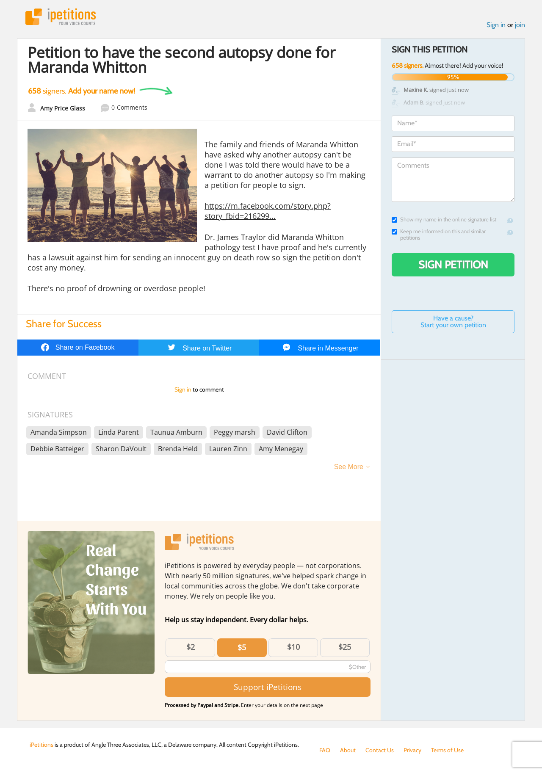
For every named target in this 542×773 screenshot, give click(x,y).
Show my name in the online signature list (444, 219)
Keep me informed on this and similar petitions (439, 234)
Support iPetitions (267, 687)
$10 (293, 647)
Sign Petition (453, 264)
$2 (190, 647)
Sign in (496, 25)
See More (348, 466)
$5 (242, 647)
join (520, 25)
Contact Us (379, 750)
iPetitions (60, 16)
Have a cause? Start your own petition (453, 321)
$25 (344, 647)
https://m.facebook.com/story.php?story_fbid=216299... (268, 211)
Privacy (412, 750)
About (348, 750)
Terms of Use (447, 750)
